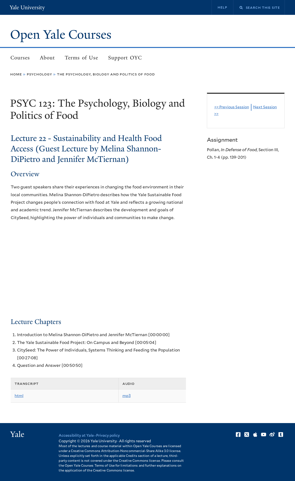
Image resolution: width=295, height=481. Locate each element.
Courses (20, 57)
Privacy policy (108, 435)
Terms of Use (81, 57)
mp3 (126, 396)
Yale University (27, 7)
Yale (17, 434)
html (19, 396)
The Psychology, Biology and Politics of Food (106, 74)
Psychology (39, 74)
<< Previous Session (231, 107)
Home (16, 74)
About (47, 57)
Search (238, 7)
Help (222, 7)
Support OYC (125, 57)
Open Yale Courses (60, 35)
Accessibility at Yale (76, 435)
